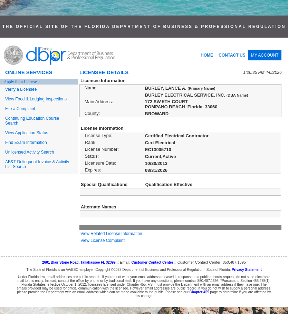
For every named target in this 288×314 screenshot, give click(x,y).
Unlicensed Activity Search (29, 152)
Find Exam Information (26, 142)
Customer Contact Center (152, 262)
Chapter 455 (199, 292)
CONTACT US (232, 55)
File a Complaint (20, 108)
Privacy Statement (247, 270)
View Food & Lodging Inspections (36, 99)
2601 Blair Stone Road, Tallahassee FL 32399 (79, 262)
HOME (207, 55)
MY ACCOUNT (265, 55)
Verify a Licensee (21, 89)
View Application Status (26, 132)
